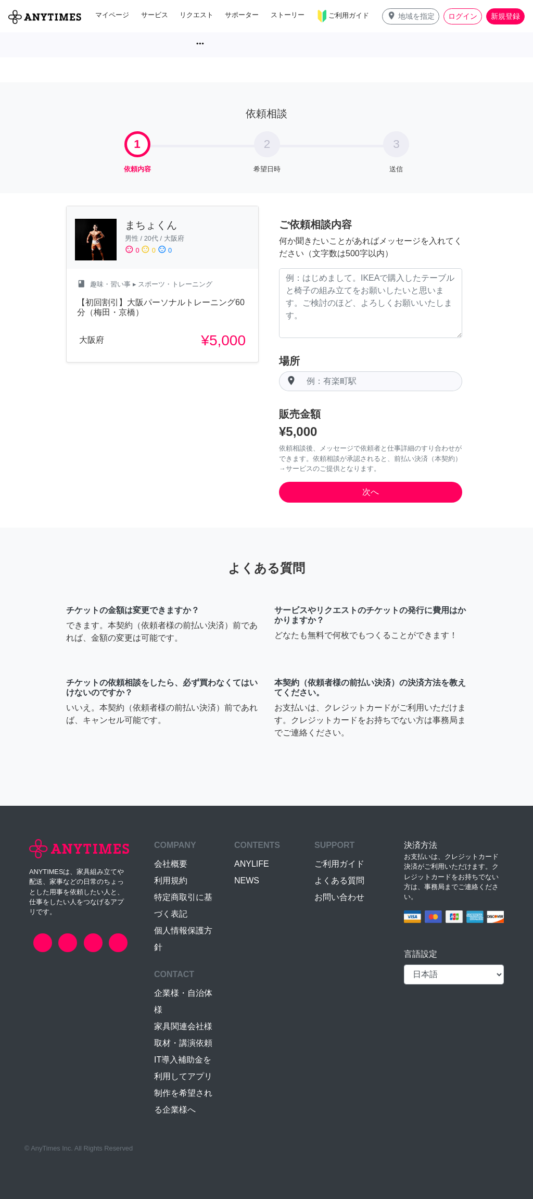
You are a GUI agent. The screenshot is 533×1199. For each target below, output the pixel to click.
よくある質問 (339, 880)
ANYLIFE (251, 863)
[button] (410, 16)
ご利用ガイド (339, 863)
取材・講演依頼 (183, 1043)
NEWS (246, 880)
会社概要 (170, 863)
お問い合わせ (339, 897)
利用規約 (170, 880)
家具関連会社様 (183, 1026)
